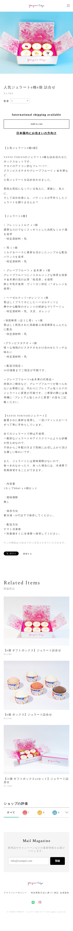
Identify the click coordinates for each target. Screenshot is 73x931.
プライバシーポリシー (15, 893)
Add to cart (37, 124)
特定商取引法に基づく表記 (45, 893)
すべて (11, 812)
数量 (6, 101)
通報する (27, 554)
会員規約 (64, 893)
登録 (57, 860)
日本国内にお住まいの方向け (36, 133)
